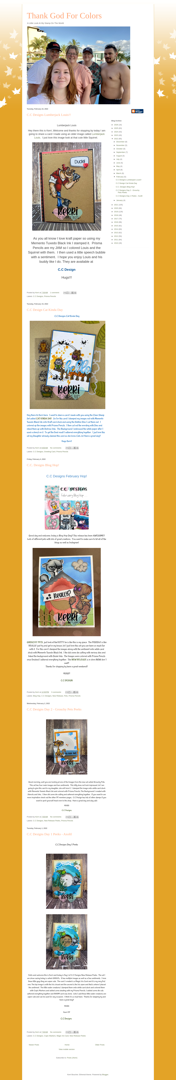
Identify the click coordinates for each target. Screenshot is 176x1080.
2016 (116, 222)
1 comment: (55, 293)
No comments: (56, 448)
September (121, 152)
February (120, 177)
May (118, 166)
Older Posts (100, 1045)
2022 (116, 139)
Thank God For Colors (64, 15)
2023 (116, 135)
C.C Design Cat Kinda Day (45, 310)
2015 (116, 226)
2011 (116, 240)
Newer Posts (34, 1045)
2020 (116, 208)
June (118, 163)
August (119, 156)
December (120, 142)
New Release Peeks (52, 821)
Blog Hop (36, 696)
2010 (116, 243)
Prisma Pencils (50, 296)
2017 (116, 219)
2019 (116, 212)
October (119, 149)
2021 (116, 205)
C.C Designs (38, 296)
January (119, 200)
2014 (116, 229)
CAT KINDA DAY (44, 418)
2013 (116, 233)
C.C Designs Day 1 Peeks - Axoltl (49, 834)
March (119, 173)
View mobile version (67, 1049)
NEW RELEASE (79, 659)
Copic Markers (50, 1036)
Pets (66, 696)
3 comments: (56, 692)
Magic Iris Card (63, 1036)
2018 (116, 215)
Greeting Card (49, 452)
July (118, 159)
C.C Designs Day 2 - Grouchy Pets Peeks (54, 709)
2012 (116, 236)
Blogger (105, 1075)
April (118, 170)
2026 (116, 125)
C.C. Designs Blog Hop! (43, 465)
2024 (116, 132)
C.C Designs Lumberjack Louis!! (49, 115)
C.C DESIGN (67, 680)
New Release (57, 696)
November (120, 145)
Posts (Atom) (72, 1058)
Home (67, 1045)
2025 (116, 128)
